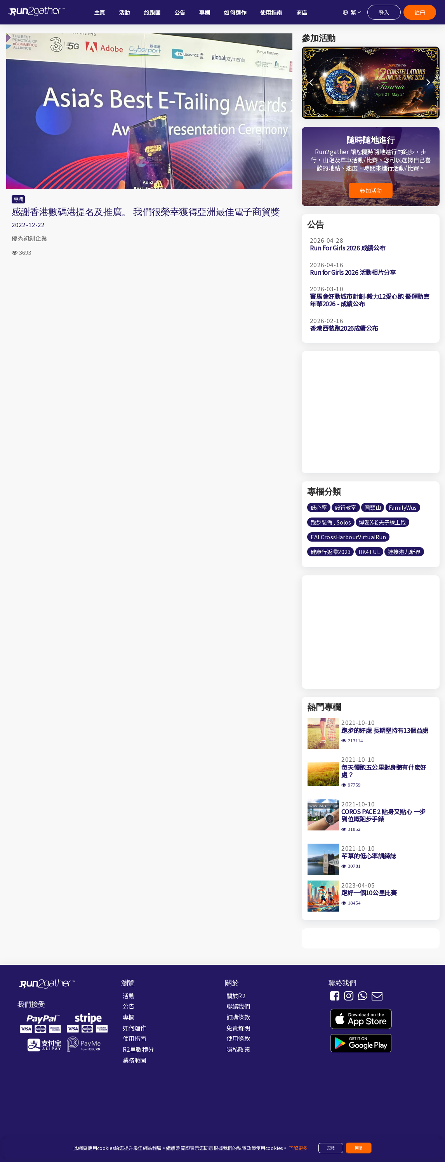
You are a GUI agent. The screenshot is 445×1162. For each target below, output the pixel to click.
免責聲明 (238, 1027)
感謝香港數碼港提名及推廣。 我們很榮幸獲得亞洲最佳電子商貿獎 (146, 212)
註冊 (419, 12)
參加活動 (371, 191)
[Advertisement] (149, 324)
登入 (383, 12)
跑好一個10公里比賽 (368, 892)
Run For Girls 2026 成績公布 (347, 247)
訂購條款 (238, 1017)
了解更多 (298, 1148)
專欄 (18, 199)
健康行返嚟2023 (331, 552)
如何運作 (134, 1027)
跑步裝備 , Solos (331, 522)
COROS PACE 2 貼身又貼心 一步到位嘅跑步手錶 (383, 815)
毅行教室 (346, 507)
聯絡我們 (238, 1006)
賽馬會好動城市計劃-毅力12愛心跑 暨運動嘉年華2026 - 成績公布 (369, 300)
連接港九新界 (404, 552)
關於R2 (236, 995)
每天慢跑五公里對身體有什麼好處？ (383, 771)
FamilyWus (403, 507)
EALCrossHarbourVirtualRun (348, 537)
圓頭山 (373, 507)
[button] (429, 82)
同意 (359, 1147)
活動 (128, 995)
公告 (128, 1006)
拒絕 (331, 1147)
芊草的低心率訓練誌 (368, 855)
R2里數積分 (138, 1049)
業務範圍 (134, 1060)
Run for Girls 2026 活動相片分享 (353, 272)
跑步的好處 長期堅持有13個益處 (384, 730)
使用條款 (238, 1038)
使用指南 (134, 1038)
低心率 (319, 507)
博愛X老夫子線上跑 (382, 522)
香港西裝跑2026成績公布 (344, 328)
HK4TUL (369, 552)
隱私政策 (238, 1049)
